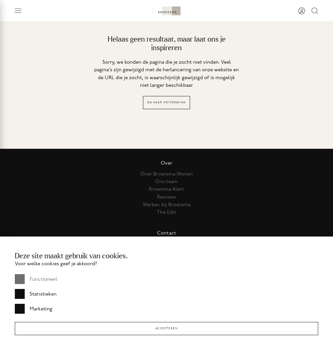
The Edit (166, 212)
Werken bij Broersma (167, 204)
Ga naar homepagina (166, 102)
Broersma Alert (166, 189)
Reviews (166, 197)
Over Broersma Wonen (166, 174)
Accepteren (166, 328)
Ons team (166, 181)
